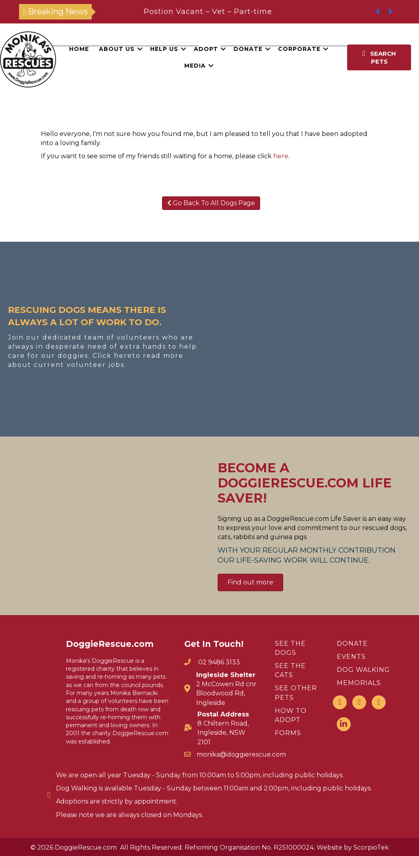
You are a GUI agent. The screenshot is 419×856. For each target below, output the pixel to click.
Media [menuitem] (195, 65)
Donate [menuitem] (248, 48)
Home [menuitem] (79, 48)
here (280, 156)
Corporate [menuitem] (299, 48)
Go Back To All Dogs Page (211, 203)
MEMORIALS (359, 683)
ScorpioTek (371, 847)
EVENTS (351, 656)
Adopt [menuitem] (206, 48)
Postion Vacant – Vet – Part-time (208, 11)
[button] (140, 49)
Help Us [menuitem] (164, 48)
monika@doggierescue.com (241, 754)
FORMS (288, 733)
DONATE (352, 643)
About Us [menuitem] (117, 48)
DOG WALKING (363, 670)
